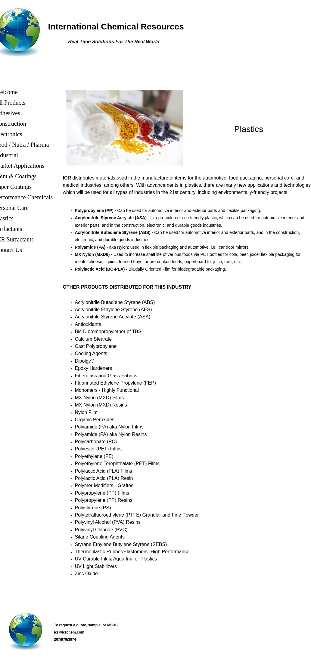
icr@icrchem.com (69, 632)
